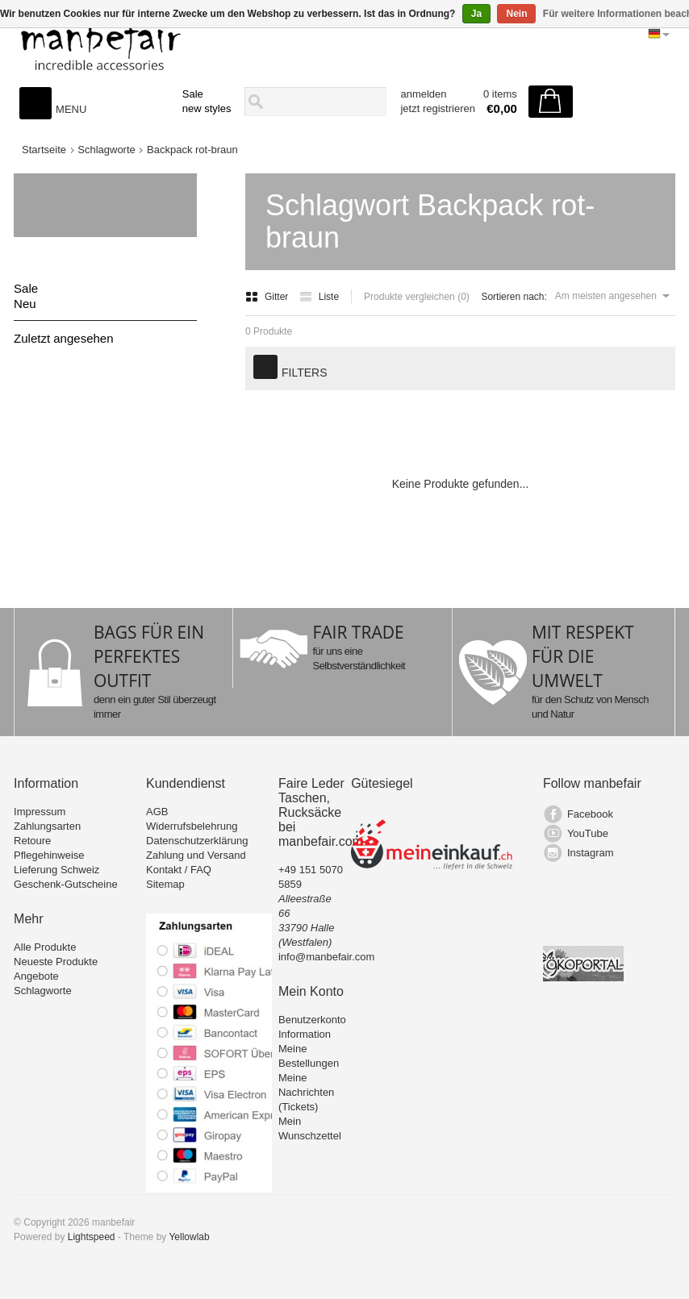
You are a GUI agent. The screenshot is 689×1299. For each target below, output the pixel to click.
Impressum (39, 812)
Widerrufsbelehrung (191, 826)
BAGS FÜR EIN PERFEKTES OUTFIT (149, 656)
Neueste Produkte (56, 962)
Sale (192, 94)
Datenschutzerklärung (197, 841)
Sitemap (165, 884)
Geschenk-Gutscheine (66, 884)
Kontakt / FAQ (178, 870)
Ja (476, 13)
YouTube (587, 833)
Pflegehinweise (49, 855)
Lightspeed (91, 1237)
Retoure (32, 841)
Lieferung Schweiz (56, 870)
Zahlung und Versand (196, 855)
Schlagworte (106, 150)
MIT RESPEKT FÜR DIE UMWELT (583, 656)
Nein (516, 13)
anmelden (423, 94)
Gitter (268, 296)
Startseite (44, 150)
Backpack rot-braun (192, 150)
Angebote (36, 976)
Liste (319, 296)
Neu (25, 303)
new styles (207, 108)
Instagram (590, 853)
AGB (157, 812)
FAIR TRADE (357, 632)
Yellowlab (189, 1237)
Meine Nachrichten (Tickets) (306, 1092)
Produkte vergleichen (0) (417, 296)
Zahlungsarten (47, 826)
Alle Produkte (45, 947)
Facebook (590, 814)
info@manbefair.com (326, 957)
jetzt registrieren (437, 108)
